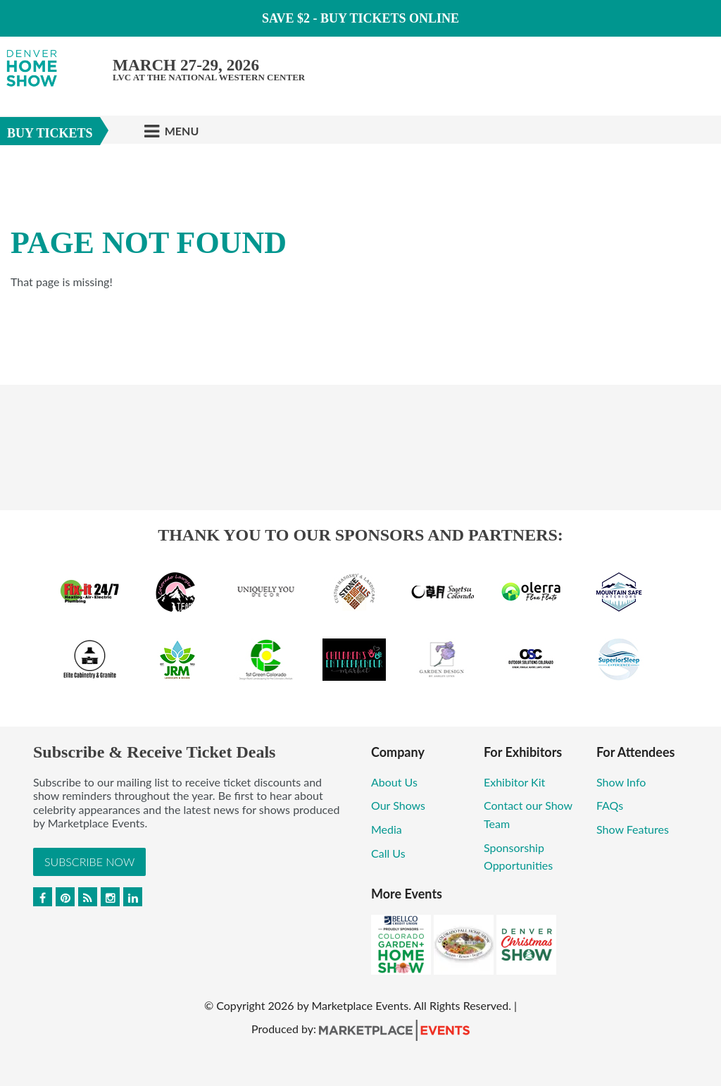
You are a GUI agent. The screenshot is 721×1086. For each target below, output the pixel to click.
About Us (394, 782)
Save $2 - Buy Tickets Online (360, 18)
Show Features (632, 829)
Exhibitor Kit (514, 782)
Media (386, 829)
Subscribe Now (89, 861)
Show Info (621, 782)
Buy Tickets (50, 133)
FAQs (609, 805)
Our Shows (398, 805)
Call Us (388, 853)
